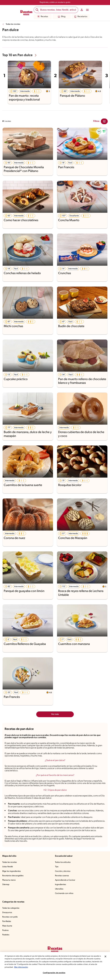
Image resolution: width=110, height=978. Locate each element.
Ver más (55, 714)
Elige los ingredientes (11, 871)
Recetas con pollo (10, 917)
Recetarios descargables (12, 876)
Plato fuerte (7, 926)
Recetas (42, 17)
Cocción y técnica (62, 871)
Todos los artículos (63, 862)
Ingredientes (60, 884)
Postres (5, 930)
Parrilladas (6, 921)
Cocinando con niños (64, 893)
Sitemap (5, 884)
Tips (56, 867)
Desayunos (7, 912)
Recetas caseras (62, 876)
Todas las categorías (10, 908)
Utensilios (59, 889)
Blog (62, 17)
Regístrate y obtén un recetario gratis (55, 2)
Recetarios (80, 17)
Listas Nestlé (7, 867)
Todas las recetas (13, 24)
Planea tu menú (9, 880)
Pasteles (5, 935)
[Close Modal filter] (104, 121)
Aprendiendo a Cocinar (65, 880)
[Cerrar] (105, 968)
